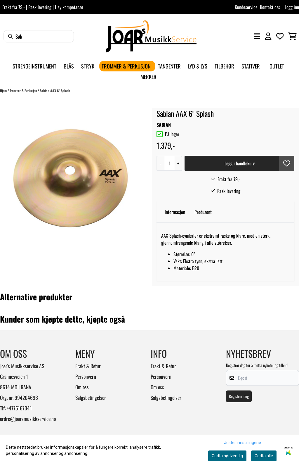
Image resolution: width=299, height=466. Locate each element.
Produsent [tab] (203, 211)
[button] (286, 163)
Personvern (85, 376)
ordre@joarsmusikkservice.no (28, 418)
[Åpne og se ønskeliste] (280, 36)
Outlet (277, 66)
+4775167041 (19, 408)
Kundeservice (246, 7)
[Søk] (39, 36)
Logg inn (292, 7)
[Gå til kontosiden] (268, 36)
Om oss (82, 387)
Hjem (4, 90)
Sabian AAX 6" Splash (55, 90)
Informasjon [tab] (175, 211)
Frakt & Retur (88, 366)
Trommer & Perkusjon (24, 90)
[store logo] (151, 36)
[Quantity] (169, 163)
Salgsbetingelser (90, 397)
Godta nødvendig (227, 455)
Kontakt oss (270, 7)
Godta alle (264, 455)
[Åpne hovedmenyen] (257, 36)
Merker (148, 76)
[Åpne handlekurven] (292, 36)
